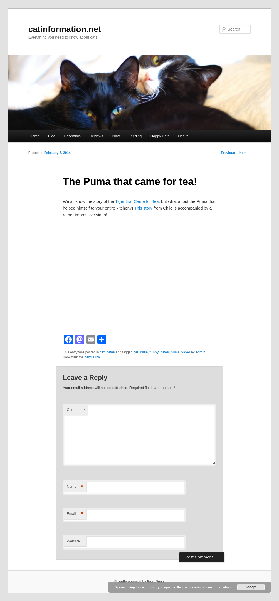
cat (102, 352)
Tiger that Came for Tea (137, 201)
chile (144, 352)
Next (245, 153)
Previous (226, 153)
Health (183, 136)
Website (73, 541)
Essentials (72, 136)
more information (217, 587)
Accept (250, 587)
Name (75, 487)
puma (175, 352)
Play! (116, 136)
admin (200, 352)
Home (34, 136)
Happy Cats (159, 136)
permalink (92, 357)
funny (154, 352)
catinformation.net (64, 29)
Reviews (96, 136)
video (185, 352)
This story (144, 208)
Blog (51, 136)
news (111, 352)
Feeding (135, 136)
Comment (76, 410)
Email (75, 514)
